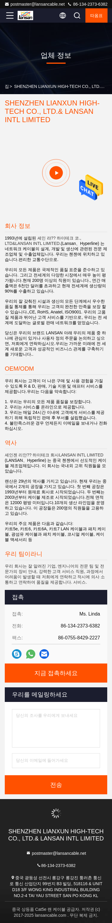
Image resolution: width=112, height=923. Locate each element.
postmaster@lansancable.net (34, 4)
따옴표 (96, 15)
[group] (56, 173)
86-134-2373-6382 (87, 4)
